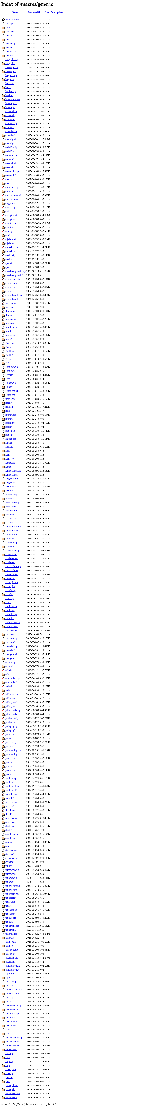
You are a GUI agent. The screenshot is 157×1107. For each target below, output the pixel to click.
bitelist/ (9, 95)
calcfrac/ (9, 127)
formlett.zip (11, 327)
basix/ (8, 87)
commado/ (10, 175)
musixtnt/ (10, 642)
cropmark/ (10, 191)
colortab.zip (11, 163)
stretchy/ (9, 854)
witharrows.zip (12, 1045)
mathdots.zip (11, 558)
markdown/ (11, 554)
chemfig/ (9, 143)
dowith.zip (10, 223)
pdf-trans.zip (11, 694)
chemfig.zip (11, 139)
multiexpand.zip (13, 622)
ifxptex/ (9, 418)
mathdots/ (10, 562)
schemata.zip (11, 818)
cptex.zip (9, 179)
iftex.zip (9, 406)
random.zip (10, 778)
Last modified (35, 12)
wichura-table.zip (14, 1037)
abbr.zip (9, 35)
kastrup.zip (10, 438)
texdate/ (9, 921)
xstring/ (9, 1073)
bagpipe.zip (11, 75)
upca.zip (9, 997)
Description (57, 12)
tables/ (8, 866)
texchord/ (10, 913)
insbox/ (9, 434)
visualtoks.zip (12, 1021)
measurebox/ (11, 570)
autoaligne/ (10, 71)
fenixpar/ (9, 307)
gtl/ (7, 363)
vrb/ (7, 1033)
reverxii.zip (11, 802)
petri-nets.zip (11, 718)
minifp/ (9, 594)
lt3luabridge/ (11, 530)
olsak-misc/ (11, 682)
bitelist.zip (10, 91)
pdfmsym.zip (11, 702)
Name (15, 12)
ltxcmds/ (9, 538)
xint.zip (9, 1053)
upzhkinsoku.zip (13, 1005)
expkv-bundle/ (12, 299)
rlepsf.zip (10, 810)
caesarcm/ (10, 119)
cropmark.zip (11, 187)
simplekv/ (10, 838)
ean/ (7, 235)
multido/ (9, 618)
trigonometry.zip (13, 965)
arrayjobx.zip (11, 59)
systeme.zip (11, 858)
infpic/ (8, 426)
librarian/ (9, 498)
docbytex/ (10, 219)
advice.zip (10, 43)
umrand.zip (10, 981)
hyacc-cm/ (10, 395)
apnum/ (9, 55)
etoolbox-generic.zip (15, 271)
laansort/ (9, 458)
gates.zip (9, 343)
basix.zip (9, 83)
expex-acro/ (11, 283)
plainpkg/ (10, 730)
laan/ (7, 454)
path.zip (9, 686)
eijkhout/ (9, 243)
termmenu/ (10, 874)
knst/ (7, 450)
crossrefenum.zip (13, 195)
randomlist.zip (12, 786)
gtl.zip (8, 359)
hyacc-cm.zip (12, 391)
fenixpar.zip (11, 303)
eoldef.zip (10, 255)
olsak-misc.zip (12, 678)
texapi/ (8, 905)
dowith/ (9, 227)
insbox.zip (10, 430)
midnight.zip (11, 582)
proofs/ (8, 766)
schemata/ (10, 822)
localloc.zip (11, 510)
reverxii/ (9, 806)
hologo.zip (10, 383)
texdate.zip (10, 917)
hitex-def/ (10, 371)
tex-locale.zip (12, 894)
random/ (9, 782)
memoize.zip (11, 574)
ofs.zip (8, 670)
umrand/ (9, 985)
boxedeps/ (10, 107)
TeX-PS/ (9, 31)
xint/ (7, 1057)
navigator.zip (11, 654)
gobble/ (9, 355)
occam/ (8, 666)
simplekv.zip (11, 834)
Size (47, 12)
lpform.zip (10, 518)
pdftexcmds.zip (12, 710)
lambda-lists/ (11, 474)
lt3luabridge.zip (13, 526)
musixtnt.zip (11, 638)
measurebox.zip (13, 566)
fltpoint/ (9, 315)
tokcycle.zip (11, 933)
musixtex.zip (11, 630)
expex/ (8, 291)
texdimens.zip (12, 925)
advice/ (8, 47)
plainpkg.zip (11, 726)
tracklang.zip (11, 957)
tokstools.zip (11, 949)
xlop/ (7, 1065)
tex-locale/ (10, 898)
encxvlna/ (10, 251)
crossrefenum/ (12, 199)
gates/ (8, 347)
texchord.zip (11, 909)
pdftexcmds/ (11, 714)
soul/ (7, 846)
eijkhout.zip (11, 239)
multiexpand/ (11, 626)
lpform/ (9, 522)
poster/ (8, 762)
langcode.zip (11, 478)
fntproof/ (9, 323)
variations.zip (12, 1013)
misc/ (8, 602)
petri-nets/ (10, 722)
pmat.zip (9, 734)
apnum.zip (10, 51)
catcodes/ (10, 135)
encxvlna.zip (11, 247)
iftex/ (8, 410)
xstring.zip (10, 1069)
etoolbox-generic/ (14, 275)
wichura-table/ (12, 1041)
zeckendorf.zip (12, 1093)
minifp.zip (10, 590)
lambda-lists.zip (13, 470)
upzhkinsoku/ (12, 1009)
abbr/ (7, 39)
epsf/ (7, 267)
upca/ (8, 1001)
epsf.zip (9, 263)
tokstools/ (10, 953)
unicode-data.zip (13, 989)
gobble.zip (10, 351)
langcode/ (10, 482)
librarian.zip (11, 494)
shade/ (8, 830)
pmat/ (8, 738)
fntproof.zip (11, 319)
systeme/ (9, 862)
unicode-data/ (12, 993)
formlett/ (9, 331)
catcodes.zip (11, 131)
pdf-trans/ (10, 698)
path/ (7, 690)
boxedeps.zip (11, 103)
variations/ (10, 1017)
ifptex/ (8, 402)
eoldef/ (8, 259)
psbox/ (8, 774)
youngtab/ (10, 1089)
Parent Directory (13, 19)
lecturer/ (9, 490)
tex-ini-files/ (11, 890)
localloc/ (9, 514)
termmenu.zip (12, 870)
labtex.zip (10, 462)
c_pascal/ (10, 115)
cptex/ (8, 183)
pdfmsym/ (10, 706)
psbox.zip (10, 770)
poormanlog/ (11, 754)
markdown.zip (12, 550)
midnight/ (10, 586)
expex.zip (10, 287)
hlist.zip (9, 375)
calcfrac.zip (11, 123)
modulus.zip (11, 606)
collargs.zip (11, 155)
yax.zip (9, 1077)
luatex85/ (10, 546)
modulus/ (10, 610)
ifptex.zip (10, 399)
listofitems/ (10, 506)
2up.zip (9, 23)
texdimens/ (10, 929)
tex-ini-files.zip (12, 886)
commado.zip (12, 171)
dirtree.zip (10, 207)
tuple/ (8, 977)
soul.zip (9, 842)
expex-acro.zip (12, 279)
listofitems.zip (12, 502)
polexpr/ (9, 746)
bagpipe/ (9, 79)
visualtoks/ (10, 1025)
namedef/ (10, 650)
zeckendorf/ (11, 1097)
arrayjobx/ (10, 63)
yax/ (7, 1081)
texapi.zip (10, 901)
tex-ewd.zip (11, 878)
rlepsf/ (8, 814)
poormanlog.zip (13, 750)
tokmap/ (9, 945)
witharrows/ (11, 1049)
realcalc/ (9, 798)
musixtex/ (10, 634)
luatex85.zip (11, 542)
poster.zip (10, 758)
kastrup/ (9, 442)
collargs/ (9, 159)
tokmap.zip (10, 941)
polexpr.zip (10, 742)
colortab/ (9, 167)
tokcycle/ (9, 937)
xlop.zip (9, 1061)
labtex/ (8, 466)
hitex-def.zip (11, 367)
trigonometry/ (12, 969)
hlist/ (7, 379)
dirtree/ (8, 211)
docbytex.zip (11, 215)
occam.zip (10, 662)
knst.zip (9, 446)
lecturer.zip (10, 486)
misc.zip (9, 598)
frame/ (8, 339)
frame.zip (10, 335)
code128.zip (11, 147)
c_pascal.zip (11, 111)
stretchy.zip (11, 850)
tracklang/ (10, 961)
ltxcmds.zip (11, 534)
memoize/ (10, 578)
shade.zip (10, 826)
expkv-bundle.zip (14, 295)
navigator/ (10, 658)
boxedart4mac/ (12, 99)
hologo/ (9, 387)
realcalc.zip (11, 794)
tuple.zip (9, 973)
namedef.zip (11, 646)
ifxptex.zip (10, 414)
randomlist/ (11, 790)
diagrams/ (10, 203)
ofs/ (7, 674)
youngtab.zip (11, 1085)
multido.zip (11, 614)
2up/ (7, 27)
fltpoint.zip (10, 311)
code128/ (9, 151)
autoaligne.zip (12, 67)
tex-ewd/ (9, 882)
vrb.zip (8, 1029)
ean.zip (8, 231)
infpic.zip (10, 422)
